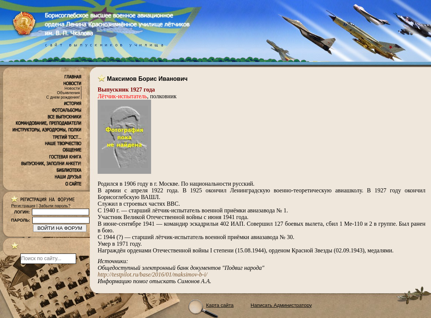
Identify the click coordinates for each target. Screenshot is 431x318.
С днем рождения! (63, 97)
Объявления (68, 92)
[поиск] (48, 259)
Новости (72, 88)
